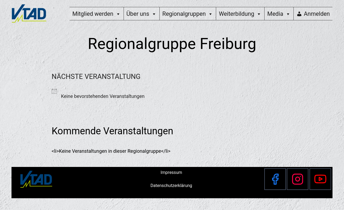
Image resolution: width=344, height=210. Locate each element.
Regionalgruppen (187, 13)
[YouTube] (320, 179)
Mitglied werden (96, 13)
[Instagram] (297, 179)
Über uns (142, 13)
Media (279, 13)
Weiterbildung (240, 13)
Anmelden (317, 13)
